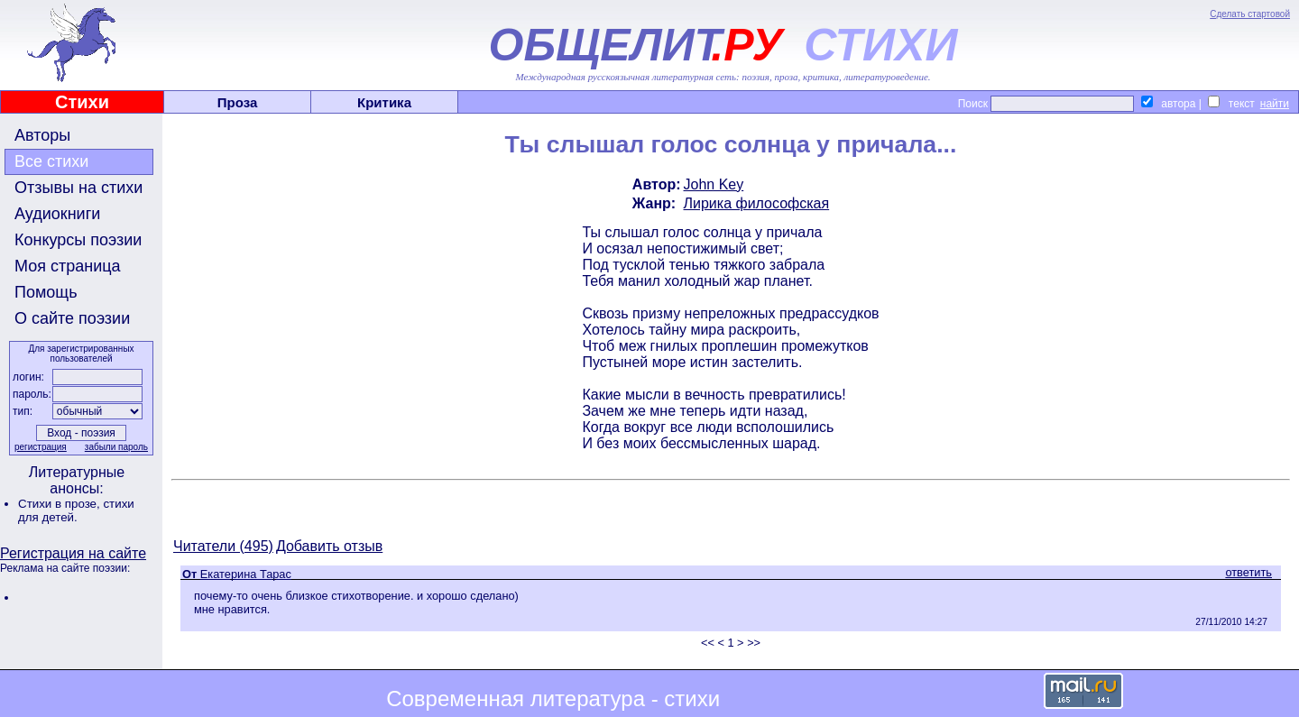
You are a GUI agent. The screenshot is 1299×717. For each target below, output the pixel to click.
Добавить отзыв (329, 546)
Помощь (46, 292)
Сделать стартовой (1250, 14)
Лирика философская (757, 203)
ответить (1248, 572)
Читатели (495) (223, 546)
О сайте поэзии (72, 318)
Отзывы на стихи (78, 188)
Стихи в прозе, (60, 503)
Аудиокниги (57, 214)
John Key (714, 184)
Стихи (82, 102)
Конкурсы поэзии (78, 240)
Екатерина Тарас (245, 574)
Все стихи (51, 161)
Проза (237, 102)
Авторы (42, 135)
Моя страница (67, 266)
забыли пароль (116, 447)
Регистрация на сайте (73, 553)
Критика (384, 102)
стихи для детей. (76, 510)
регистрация (40, 447)
